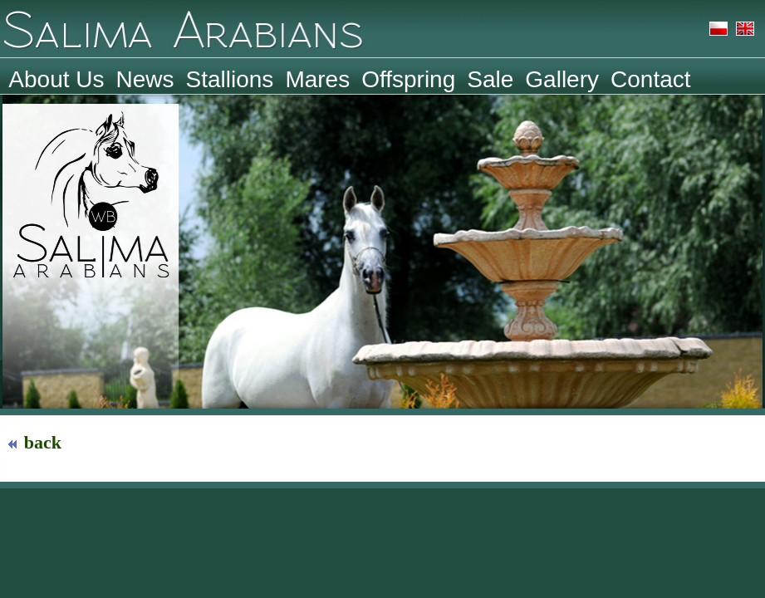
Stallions (230, 78)
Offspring (408, 78)
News (145, 78)
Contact (651, 78)
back (36, 442)
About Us (56, 78)
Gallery (562, 78)
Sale (490, 78)
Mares (317, 78)
